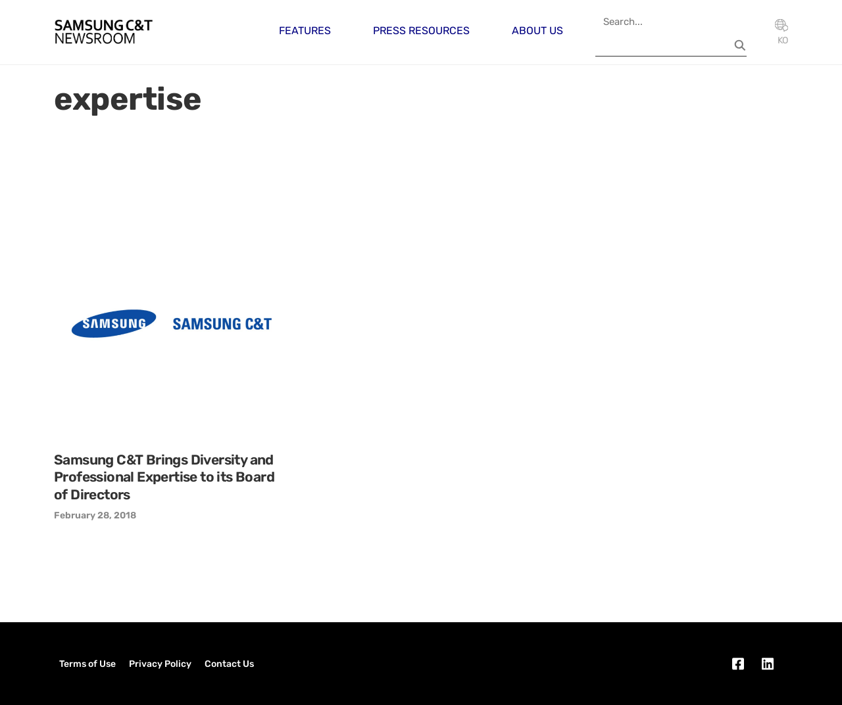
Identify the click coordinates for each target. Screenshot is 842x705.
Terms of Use (87, 664)
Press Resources (421, 30)
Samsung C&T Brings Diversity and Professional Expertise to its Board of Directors (164, 477)
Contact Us (229, 664)
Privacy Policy (160, 664)
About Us (537, 30)
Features (305, 30)
